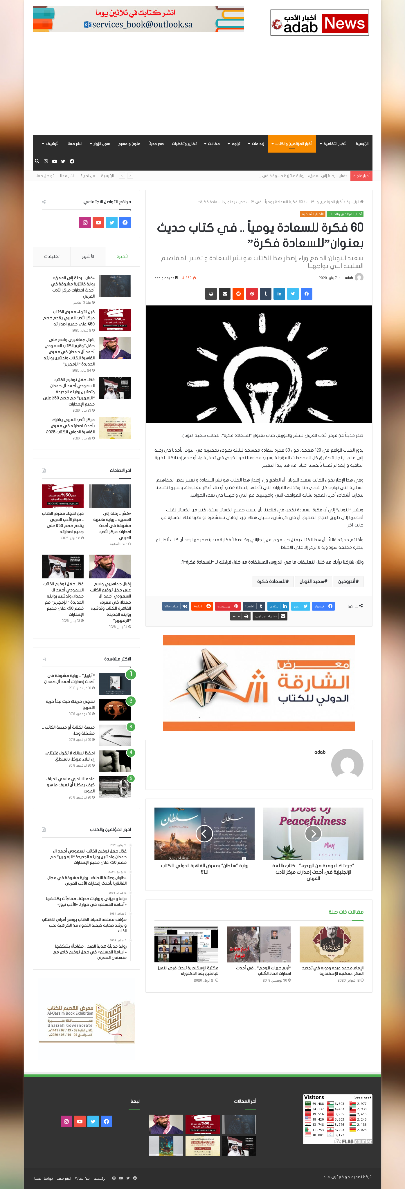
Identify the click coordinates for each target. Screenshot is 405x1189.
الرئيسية (362, 144)
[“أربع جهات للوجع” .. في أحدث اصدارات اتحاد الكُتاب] (259, 944)
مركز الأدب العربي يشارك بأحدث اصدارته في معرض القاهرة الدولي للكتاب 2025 (70, 426)
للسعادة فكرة (271, 581)
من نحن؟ (87, 176)
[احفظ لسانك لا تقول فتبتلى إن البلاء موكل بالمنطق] (115, 761)
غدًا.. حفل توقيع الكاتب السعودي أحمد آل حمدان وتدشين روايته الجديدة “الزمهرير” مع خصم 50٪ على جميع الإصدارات (69, 392)
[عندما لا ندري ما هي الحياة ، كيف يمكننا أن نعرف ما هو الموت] (115, 787)
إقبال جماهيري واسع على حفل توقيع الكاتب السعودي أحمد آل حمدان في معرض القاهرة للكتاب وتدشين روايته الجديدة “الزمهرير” (69, 352)
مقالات (214, 144)
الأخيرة (123, 256)
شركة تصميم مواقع (355, 1177)
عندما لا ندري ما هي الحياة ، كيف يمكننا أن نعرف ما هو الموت (70, 785)
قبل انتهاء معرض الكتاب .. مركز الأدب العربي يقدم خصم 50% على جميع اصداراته (69, 318)
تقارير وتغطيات (184, 144)
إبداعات (258, 144)
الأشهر (88, 256)
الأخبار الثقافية (335, 144)
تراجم (235, 144)
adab (349, 278)
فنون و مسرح (129, 144)
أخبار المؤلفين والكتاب (293, 144)
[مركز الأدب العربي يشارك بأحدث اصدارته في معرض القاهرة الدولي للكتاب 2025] (115, 428)
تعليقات (52, 256)
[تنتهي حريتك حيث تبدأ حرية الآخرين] (115, 710)
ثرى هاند (330, 1177)
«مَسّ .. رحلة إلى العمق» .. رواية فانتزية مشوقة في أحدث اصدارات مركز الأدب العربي (112, 525)
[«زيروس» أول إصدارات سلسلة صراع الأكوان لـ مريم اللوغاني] (166, 1146)
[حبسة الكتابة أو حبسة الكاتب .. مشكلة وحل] (115, 735)
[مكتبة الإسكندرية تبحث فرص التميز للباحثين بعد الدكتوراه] (186, 944)
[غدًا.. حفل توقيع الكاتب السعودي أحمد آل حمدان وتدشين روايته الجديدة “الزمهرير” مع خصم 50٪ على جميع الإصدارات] (115, 388)
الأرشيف (52, 144)
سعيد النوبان (312, 581)
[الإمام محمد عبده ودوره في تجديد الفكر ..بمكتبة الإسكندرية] (331, 944)
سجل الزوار (101, 144)
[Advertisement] (202, 91)
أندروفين (346, 581)
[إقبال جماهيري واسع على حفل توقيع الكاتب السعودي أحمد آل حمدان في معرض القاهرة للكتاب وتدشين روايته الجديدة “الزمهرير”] (115, 348)
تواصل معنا (45, 176)
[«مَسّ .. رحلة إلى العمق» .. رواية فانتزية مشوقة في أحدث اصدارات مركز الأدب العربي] (115, 286)
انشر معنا (75, 144)
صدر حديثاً (156, 144)
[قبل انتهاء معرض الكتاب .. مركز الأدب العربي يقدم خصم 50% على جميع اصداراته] (115, 320)
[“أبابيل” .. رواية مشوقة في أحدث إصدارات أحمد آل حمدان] (115, 684)
